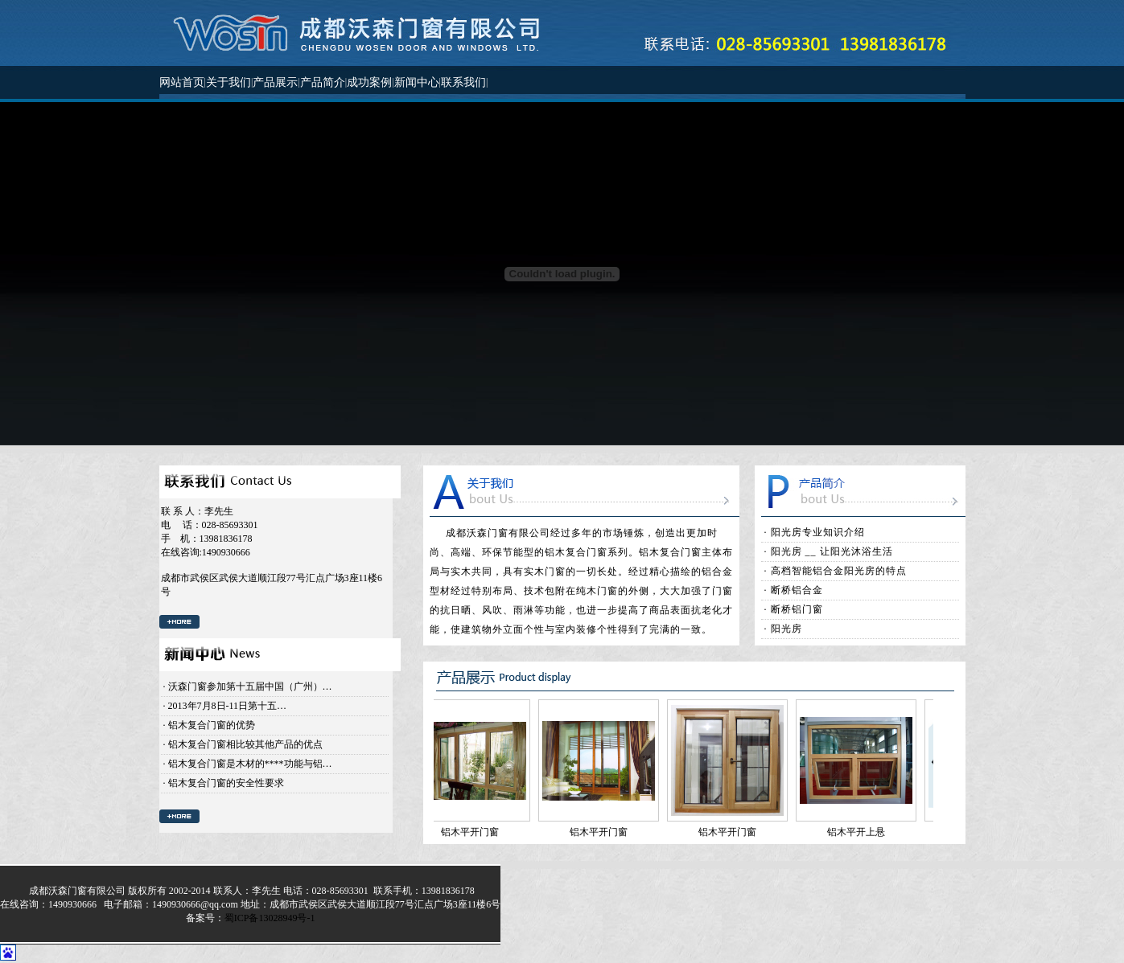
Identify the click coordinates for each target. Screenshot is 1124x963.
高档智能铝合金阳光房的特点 (839, 570)
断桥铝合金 (797, 590)
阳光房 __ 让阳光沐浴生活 (832, 551)
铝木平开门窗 (474, 832)
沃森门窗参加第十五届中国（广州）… (250, 686)
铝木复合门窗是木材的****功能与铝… (250, 763)
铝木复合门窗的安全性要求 (226, 783)
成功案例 (369, 82)
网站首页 (181, 82)
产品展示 (275, 82)
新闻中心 (416, 82)
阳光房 (786, 628)
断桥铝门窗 (797, 609)
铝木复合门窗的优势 (211, 725)
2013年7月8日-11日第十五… (227, 705)
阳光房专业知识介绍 (818, 532)
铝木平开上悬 (860, 832)
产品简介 (322, 82)
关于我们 (228, 82)
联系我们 (463, 82)
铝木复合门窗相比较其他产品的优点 (245, 744)
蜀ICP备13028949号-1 (269, 918)
